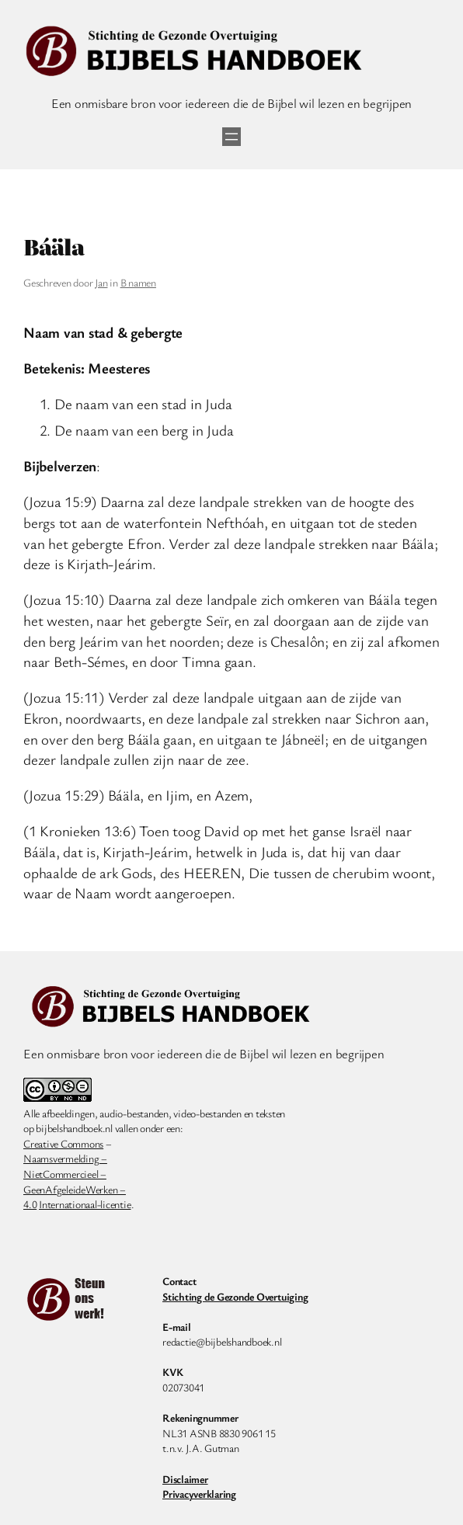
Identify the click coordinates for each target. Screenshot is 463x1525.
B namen (138, 282)
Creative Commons (63, 1143)
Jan (101, 282)
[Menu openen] (231, 136)
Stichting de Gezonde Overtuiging (235, 1296)
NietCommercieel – (64, 1173)
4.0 (30, 1204)
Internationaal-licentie (85, 1204)
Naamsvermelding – (65, 1158)
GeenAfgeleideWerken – (74, 1189)
